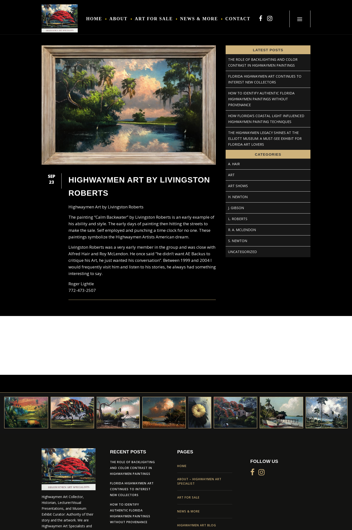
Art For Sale (188, 497)
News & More (188, 511)
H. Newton (238, 196)
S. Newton (237, 240)
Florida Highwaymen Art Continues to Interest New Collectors (132, 489)
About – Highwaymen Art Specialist (199, 481)
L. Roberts (237, 218)
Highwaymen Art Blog (196, 525)
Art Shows (238, 185)
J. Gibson (236, 207)
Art (231, 175)
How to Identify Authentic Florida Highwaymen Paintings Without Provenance (261, 99)
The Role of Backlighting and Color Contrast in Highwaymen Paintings (132, 468)
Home (182, 466)
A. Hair (234, 164)
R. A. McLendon (242, 229)
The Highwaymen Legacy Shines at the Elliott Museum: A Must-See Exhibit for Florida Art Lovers (265, 138)
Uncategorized (242, 251)
